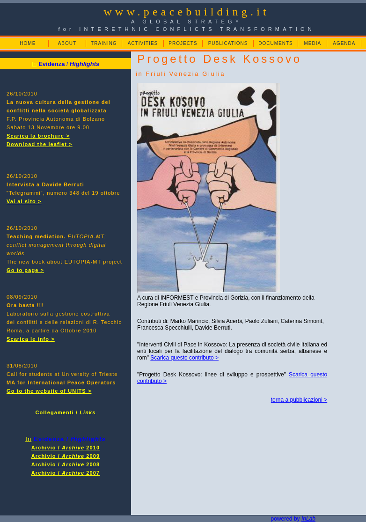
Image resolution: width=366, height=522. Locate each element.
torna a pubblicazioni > (299, 400)
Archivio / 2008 (65, 464)
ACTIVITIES (143, 43)
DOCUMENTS (275, 43)
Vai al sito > (24, 201)
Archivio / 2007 (65, 473)
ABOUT (67, 43)
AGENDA (344, 43)
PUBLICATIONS (228, 43)
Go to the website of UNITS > (49, 391)
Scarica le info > (31, 339)
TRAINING (104, 43)
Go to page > (25, 270)
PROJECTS (182, 43)
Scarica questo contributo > (184, 357)
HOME (28, 43)
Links (87, 412)
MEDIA (312, 43)
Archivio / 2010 (65, 447)
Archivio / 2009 (65, 456)
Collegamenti (55, 412)
